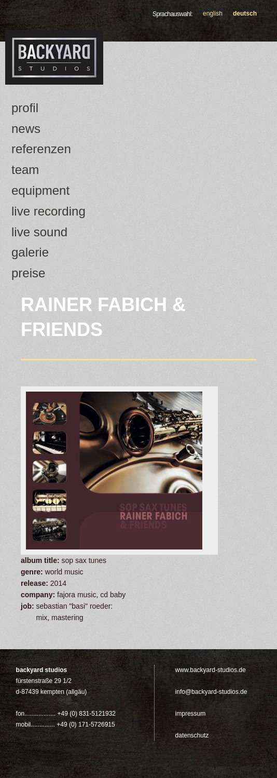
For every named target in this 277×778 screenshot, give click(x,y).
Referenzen (41, 149)
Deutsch (245, 13)
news (25, 129)
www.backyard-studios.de (210, 670)
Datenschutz (192, 735)
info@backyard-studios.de (211, 691)
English (213, 13)
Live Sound (39, 232)
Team (25, 170)
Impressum (190, 713)
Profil (24, 108)
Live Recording (48, 211)
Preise (28, 273)
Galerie (30, 252)
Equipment (40, 190)
